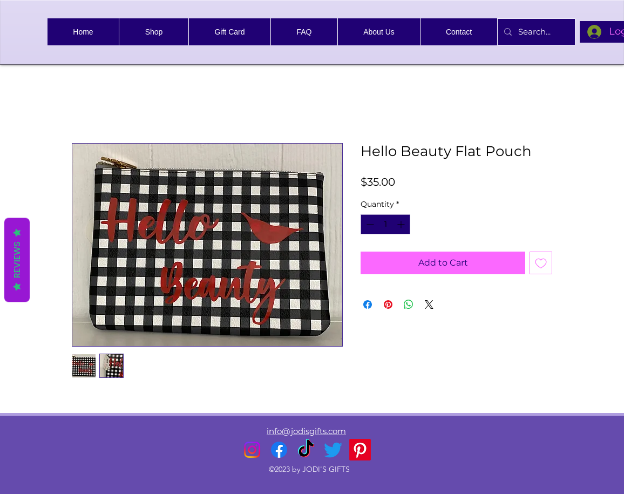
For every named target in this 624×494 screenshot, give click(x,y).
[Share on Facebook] (367, 304)
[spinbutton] (385, 224)
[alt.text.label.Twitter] (333, 450)
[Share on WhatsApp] (408, 304)
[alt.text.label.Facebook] (279, 450)
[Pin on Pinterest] (388, 304)
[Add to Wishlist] (541, 263)
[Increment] (402, 224)
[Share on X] (429, 304)
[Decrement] (369, 224)
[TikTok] (306, 450)
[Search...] (535, 32)
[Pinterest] (360, 450)
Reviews (17, 259)
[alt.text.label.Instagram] (252, 450)
